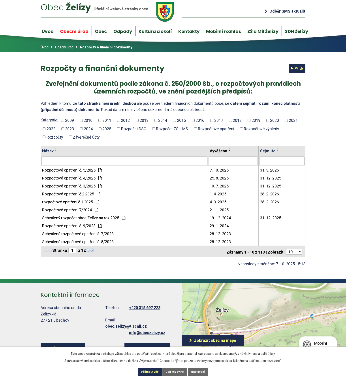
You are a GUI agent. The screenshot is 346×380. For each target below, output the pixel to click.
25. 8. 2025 (219, 178)
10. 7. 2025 (219, 185)
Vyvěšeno (218, 151)
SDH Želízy (296, 31)
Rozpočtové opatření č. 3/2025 (72, 185)
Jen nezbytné (174, 371)
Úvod (48, 31)
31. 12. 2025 (270, 178)
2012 (125, 120)
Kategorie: (49, 120)
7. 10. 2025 (219, 170)
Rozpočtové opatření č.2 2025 (71, 193)
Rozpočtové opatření (216, 128)
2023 (69, 128)
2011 (106, 120)
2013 (144, 120)
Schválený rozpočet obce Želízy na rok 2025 (83, 217)
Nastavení (202, 371)
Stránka (59, 250)
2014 (162, 120)
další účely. (268, 352)
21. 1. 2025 (219, 209)
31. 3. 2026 (269, 170)
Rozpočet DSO (133, 128)
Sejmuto (268, 151)
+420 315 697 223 (144, 306)
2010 (88, 120)
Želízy (112, 12)
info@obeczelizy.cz (147, 331)
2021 (293, 120)
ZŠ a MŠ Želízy (262, 31)
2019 (256, 120)
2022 (51, 128)
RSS (296, 68)
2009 (69, 120)
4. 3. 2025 (218, 201)
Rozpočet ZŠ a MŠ (172, 128)
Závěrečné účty (86, 137)
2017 (218, 120)
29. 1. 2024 (219, 225)
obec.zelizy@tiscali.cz (126, 324)
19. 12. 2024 (220, 217)
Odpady (122, 31)
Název (48, 151)
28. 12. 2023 (220, 233)
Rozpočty (55, 137)
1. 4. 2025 (218, 193)
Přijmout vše (145, 371)
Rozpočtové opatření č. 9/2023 (72, 225)
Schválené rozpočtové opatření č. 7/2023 (78, 233)
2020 (274, 120)
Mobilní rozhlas (223, 31)
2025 (106, 128)
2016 (200, 120)
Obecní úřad (74, 31)
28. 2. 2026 (269, 193)
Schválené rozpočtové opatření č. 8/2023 (78, 241)
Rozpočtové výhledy (261, 128)
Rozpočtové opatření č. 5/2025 (72, 170)
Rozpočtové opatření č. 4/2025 (72, 178)
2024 (88, 128)
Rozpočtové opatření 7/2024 (70, 209)
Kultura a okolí (155, 31)
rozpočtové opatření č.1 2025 (70, 201)
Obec (101, 31)
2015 (181, 120)
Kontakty (189, 31)
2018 (237, 120)
